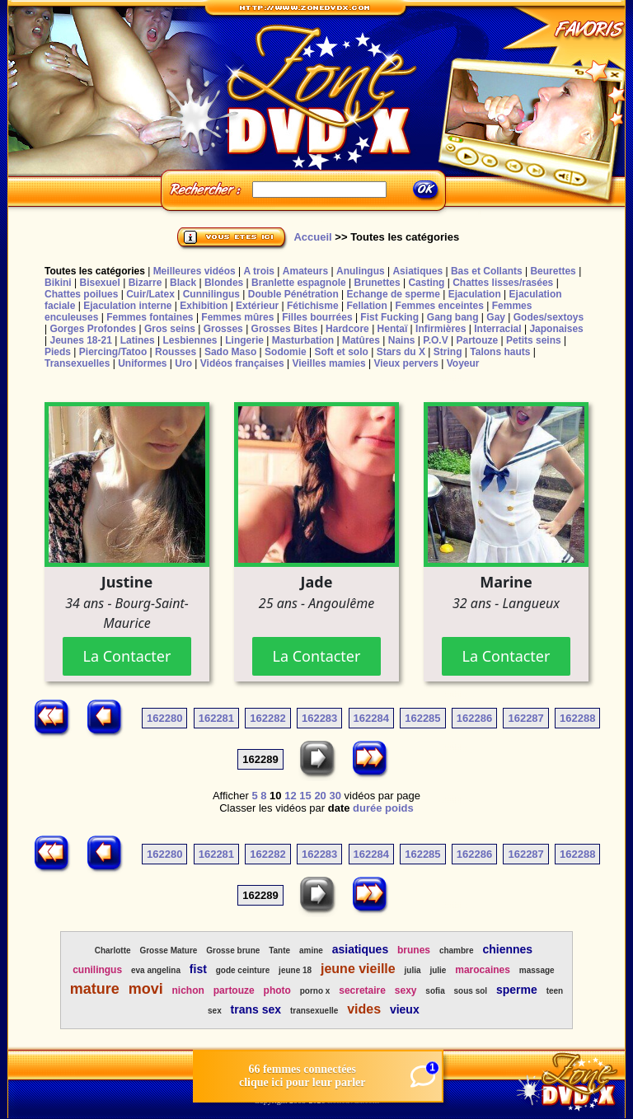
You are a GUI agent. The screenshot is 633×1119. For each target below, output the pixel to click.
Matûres (361, 340)
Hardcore (347, 329)
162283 (319, 718)
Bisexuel (99, 282)
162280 (164, 718)
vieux (405, 1009)
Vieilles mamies (328, 363)
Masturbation (303, 340)
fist (198, 969)
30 (334, 795)
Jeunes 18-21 (80, 340)
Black (183, 282)
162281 (216, 718)
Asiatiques (417, 271)
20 (320, 795)
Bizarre (145, 282)
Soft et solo (341, 352)
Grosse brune (233, 950)
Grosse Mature (168, 950)
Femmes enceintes (440, 305)
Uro (183, 363)
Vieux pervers (405, 363)
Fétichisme (313, 305)
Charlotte (113, 950)
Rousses (175, 352)
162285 (422, 718)
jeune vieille (358, 969)
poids (399, 808)
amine (311, 950)
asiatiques (360, 949)
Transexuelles (77, 363)
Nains (401, 340)
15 (305, 795)
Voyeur (463, 363)
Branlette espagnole (298, 282)
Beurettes (552, 271)
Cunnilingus (211, 294)
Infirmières (440, 329)
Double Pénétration (293, 294)
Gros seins (169, 329)
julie (437, 970)
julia (413, 970)
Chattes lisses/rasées (502, 282)
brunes (413, 950)
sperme (516, 989)
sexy (406, 990)
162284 (371, 718)
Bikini (58, 282)
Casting (426, 282)
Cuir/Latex (150, 294)
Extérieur (257, 305)
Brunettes (377, 282)
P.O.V (435, 340)
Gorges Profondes (92, 329)
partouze (234, 990)
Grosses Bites (284, 329)
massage (537, 970)
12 (290, 795)
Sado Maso (230, 352)
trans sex (256, 1009)
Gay (495, 317)
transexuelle (314, 1010)
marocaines (482, 970)
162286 (474, 718)
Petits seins (533, 340)
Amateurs (305, 271)
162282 (267, 718)
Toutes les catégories (95, 271)
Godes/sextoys (548, 317)
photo (277, 990)
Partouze (477, 340)
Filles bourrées (317, 317)
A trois (258, 271)
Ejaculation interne (127, 305)
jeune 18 (295, 970)
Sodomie (286, 352)
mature (95, 989)
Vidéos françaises (242, 363)
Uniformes (142, 363)
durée (367, 808)
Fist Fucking (389, 317)
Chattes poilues (81, 294)
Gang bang (453, 317)
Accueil (312, 237)
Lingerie (244, 340)
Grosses (223, 329)
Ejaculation (474, 294)
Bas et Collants (487, 271)
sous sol (471, 990)
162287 (525, 718)
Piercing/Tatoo (113, 352)
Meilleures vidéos (194, 271)
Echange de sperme (393, 294)
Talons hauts (500, 352)
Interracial (497, 329)
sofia (434, 990)
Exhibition (203, 305)
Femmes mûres (237, 317)
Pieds (58, 352)
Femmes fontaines (149, 317)
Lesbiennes (189, 340)
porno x (315, 990)
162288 (577, 718)
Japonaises (556, 329)
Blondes (223, 282)
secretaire (362, 990)
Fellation (366, 305)
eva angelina (156, 970)
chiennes (507, 949)
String (448, 352)
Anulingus (360, 271)
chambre (456, 950)
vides (364, 1009)
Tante (279, 950)
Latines (137, 340)
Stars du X (401, 352)
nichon (188, 990)
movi (146, 989)
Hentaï (392, 329)
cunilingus (97, 970)
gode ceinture (243, 970)
